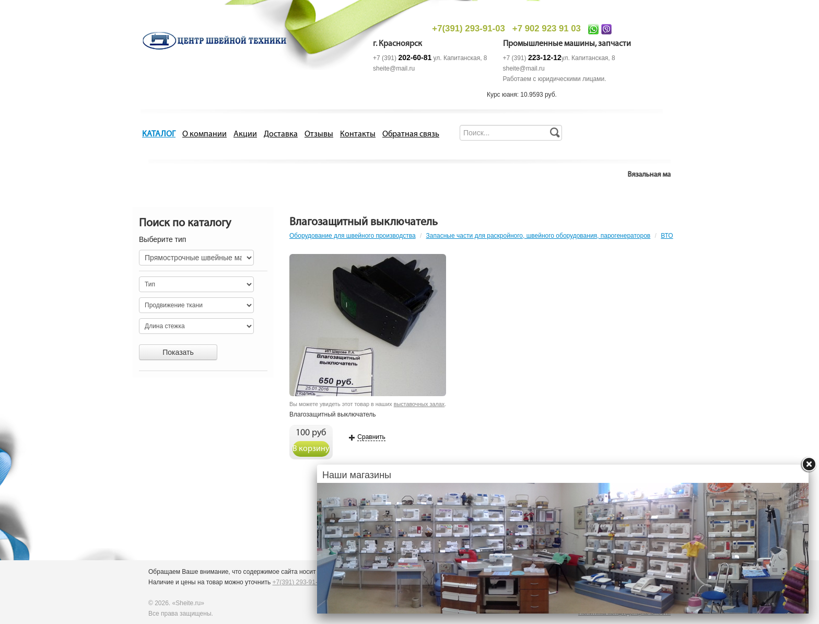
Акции (245, 134)
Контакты (358, 134)
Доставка (281, 134)
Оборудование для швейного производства (352, 235)
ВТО (667, 235)
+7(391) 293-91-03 (468, 28)
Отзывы (319, 134)
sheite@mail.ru (394, 68)
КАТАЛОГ (159, 134)
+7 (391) (402, 58)
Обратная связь (410, 134)
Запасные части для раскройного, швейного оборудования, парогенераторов (538, 235)
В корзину (311, 449)
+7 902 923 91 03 (546, 28)
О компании (204, 134)
